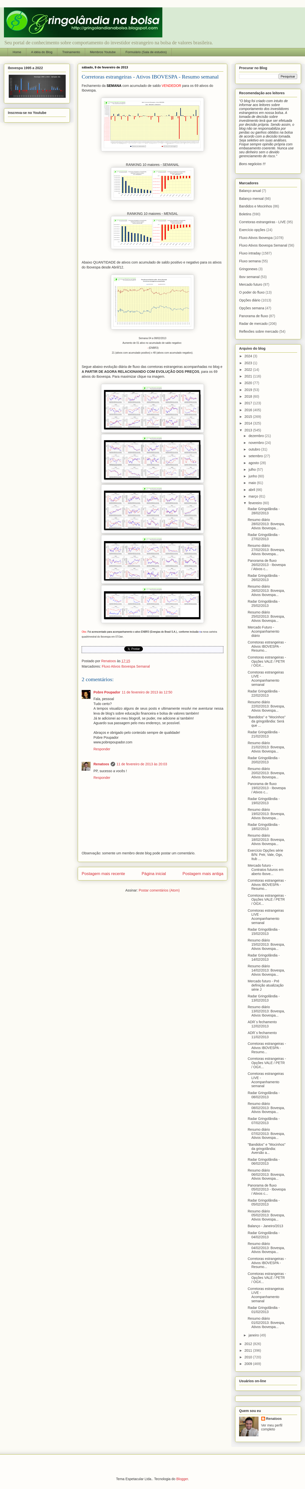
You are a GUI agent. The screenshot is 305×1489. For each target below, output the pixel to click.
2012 (248, 1344)
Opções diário (249, 300)
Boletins (245, 214)
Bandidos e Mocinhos (255, 206)
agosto (254, 463)
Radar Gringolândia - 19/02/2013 (264, 801)
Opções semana (251, 308)
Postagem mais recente (103, 873)
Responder (101, 749)
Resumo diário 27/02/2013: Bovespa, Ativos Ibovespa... (266, 550)
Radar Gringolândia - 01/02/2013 (264, 1310)
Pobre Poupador (106, 692)
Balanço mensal (251, 199)
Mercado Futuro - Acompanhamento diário (263, 631)
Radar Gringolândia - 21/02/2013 (264, 734)
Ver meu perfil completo (271, 1427)
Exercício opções (252, 230)
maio (252, 483)
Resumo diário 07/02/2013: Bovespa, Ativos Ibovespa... (266, 1134)
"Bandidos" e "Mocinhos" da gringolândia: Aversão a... (267, 1149)
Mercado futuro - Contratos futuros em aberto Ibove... (266, 869)
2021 (248, 376)
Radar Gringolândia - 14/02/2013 (264, 957)
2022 (248, 370)
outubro (254, 449)
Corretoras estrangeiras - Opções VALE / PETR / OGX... (267, 661)
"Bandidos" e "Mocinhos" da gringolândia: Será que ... (267, 721)
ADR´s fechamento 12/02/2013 (262, 1024)
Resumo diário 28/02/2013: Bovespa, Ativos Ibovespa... (266, 524)
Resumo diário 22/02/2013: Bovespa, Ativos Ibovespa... (266, 706)
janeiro (254, 1335)
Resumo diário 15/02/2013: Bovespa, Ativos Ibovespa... (266, 944)
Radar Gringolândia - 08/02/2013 (264, 1095)
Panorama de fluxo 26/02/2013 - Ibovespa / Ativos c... (267, 565)
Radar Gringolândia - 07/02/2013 (264, 1121)
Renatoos (101, 764)
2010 (248, 1357)
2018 (248, 396)
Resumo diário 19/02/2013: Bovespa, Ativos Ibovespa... (266, 814)
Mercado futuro (250, 284)
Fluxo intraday (250, 253)
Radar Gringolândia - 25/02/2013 (264, 603)
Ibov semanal (249, 277)
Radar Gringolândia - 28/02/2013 (264, 511)
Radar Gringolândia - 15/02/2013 (264, 931)
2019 (248, 390)
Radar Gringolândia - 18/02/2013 (264, 827)
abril (252, 490)
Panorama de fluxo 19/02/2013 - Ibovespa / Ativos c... (267, 788)
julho (252, 469)
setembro (256, 456)
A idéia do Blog (41, 52)
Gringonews (248, 269)
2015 (248, 417)
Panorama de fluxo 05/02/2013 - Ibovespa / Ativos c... (267, 1189)
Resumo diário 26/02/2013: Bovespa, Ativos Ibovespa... (266, 590)
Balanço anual (250, 191)
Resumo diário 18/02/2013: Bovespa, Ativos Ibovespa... (266, 839)
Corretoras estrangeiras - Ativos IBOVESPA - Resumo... (267, 646)
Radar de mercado (253, 324)
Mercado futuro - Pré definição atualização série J (266, 985)
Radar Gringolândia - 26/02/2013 (264, 578)
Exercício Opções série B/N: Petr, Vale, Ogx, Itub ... (265, 854)
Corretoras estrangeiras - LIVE (262, 222)
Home (17, 52)
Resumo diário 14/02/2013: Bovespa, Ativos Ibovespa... (266, 970)
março (253, 496)
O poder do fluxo (252, 292)
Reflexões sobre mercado (258, 331)
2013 (248, 430)
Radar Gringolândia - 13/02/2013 (264, 998)
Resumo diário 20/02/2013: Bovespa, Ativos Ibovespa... (266, 773)
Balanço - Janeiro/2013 (265, 1226)
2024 (248, 356)
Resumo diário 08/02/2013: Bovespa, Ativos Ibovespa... (266, 1108)
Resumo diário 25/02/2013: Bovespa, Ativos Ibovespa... (266, 616)
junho (253, 476)
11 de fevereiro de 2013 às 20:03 (142, 764)
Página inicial (154, 873)
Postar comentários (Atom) (159, 890)
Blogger (182, 1479)
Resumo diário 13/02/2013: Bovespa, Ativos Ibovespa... (266, 1011)
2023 (248, 363)
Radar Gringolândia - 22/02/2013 (264, 693)
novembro (256, 443)
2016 (248, 410)
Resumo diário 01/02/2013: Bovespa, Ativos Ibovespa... (266, 1323)
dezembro (256, 436)
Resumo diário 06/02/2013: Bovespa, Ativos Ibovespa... (266, 1174)
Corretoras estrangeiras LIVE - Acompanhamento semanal (266, 678)
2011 (248, 1350)
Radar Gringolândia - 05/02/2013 (264, 1202)
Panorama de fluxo (253, 316)
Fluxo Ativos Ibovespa (256, 238)
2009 (248, 1364)
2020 (248, 383)
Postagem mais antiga (203, 873)
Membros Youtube (103, 52)
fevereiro (255, 503)
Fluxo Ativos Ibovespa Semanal (126, 666)
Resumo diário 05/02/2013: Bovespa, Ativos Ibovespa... (266, 1215)
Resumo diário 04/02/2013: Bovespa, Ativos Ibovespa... (266, 1248)
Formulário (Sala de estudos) (146, 52)
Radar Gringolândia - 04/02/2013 (264, 1235)
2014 (248, 423)
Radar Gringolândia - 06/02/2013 (264, 1162)
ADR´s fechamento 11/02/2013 (262, 1035)
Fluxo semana (250, 261)
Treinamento (71, 52)
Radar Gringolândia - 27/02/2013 (264, 537)
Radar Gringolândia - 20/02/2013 (264, 760)
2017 (248, 403)
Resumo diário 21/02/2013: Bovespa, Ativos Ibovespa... (266, 747)
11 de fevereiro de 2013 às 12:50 (147, 692)
